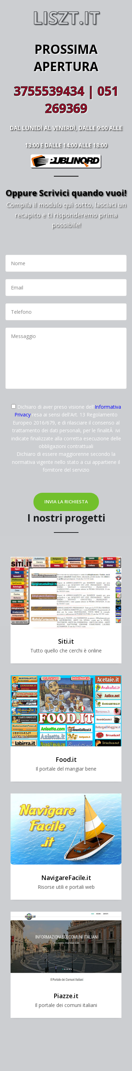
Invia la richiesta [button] (66, 501)
